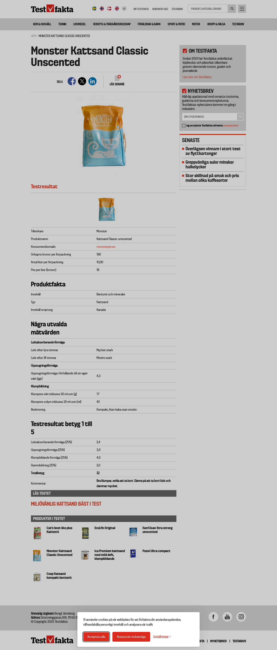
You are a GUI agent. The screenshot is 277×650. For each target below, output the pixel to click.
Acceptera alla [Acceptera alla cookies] (96, 637)
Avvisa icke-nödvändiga (131, 637)
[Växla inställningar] (162, 636)
